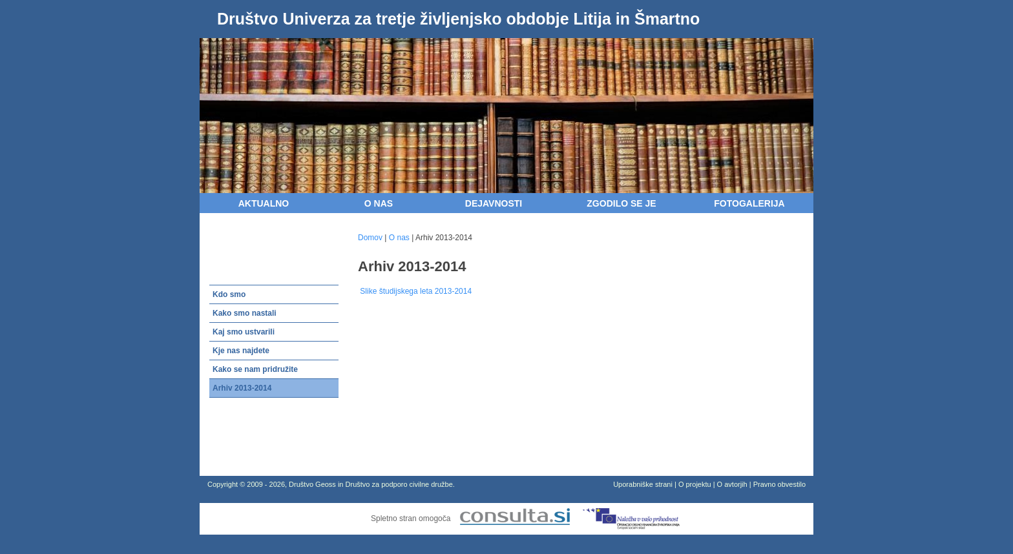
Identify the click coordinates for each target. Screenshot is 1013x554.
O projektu (694, 484)
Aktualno (263, 203)
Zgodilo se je (621, 203)
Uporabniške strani (643, 484)
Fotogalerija (749, 203)
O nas (378, 203)
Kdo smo (229, 294)
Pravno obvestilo (779, 484)
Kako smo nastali (245, 313)
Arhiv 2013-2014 (242, 388)
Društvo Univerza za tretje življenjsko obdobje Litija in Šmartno (458, 19)
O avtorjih (732, 484)
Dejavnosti (493, 203)
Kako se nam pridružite (255, 369)
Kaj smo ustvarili (244, 331)
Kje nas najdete (241, 350)
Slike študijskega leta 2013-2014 (415, 291)
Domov (370, 237)
